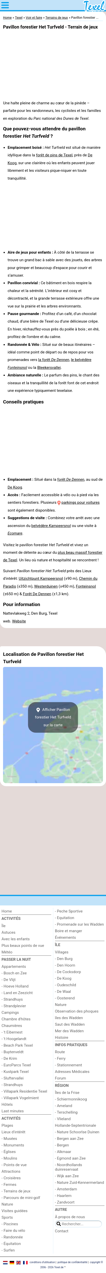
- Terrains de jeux (16, 1191)
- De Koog (63, 978)
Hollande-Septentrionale (75, 1125)
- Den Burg (64, 958)
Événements (65, 937)
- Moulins (9, 1158)
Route (60, 1052)
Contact (61, 1231)
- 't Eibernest (12, 1032)
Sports (7, 1217)
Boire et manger (68, 931)
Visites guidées (15, 1211)
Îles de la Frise (67, 1092)
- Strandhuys (12, 999)
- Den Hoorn (65, 965)
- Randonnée (12, 1237)
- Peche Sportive (69, 911)
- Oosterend (65, 998)
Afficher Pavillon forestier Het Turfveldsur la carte (53, 717)
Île (4, 926)
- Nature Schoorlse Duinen (77, 1132)
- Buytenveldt (13, 1052)
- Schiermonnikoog (71, 1099)
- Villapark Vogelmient (20, 1098)
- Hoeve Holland (15, 986)
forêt (70, 479)
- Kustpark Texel (15, 1071)
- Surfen (8, 1250)
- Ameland (63, 1105)
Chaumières (12, 1025)
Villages (61, 952)
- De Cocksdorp (68, 972)
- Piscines (10, 1224)
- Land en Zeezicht (17, 993)
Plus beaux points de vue (23, 945)
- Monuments (13, 1145)
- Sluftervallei (13, 1078)
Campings (10, 1012)
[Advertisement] (53, 637)
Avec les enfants (16, 939)
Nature (7, 1204)
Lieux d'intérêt (13, 1132)
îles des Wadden (69, 1018)
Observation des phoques (77, 1011)
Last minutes (13, 1111)
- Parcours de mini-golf (21, 1197)
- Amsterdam (66, 1189)
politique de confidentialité (72, 1262)
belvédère (51, 525)
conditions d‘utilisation (42, 1262)
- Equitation (64, 918)
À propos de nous (70, 1217)
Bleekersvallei (49, 367)
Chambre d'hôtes (16, 1019)
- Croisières (11, 1178)
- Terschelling (66, 1112)
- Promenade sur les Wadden (79, 924)
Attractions (11, 1171)
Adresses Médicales (72, 1071)
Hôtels (7, 1104)
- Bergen (62, 1145)
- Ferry (60, 1058)
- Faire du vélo (13, 1230)
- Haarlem (63, 1195)
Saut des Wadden (70, 1024)
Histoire (61, 1037)
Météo (7, 952)
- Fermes (9, 1184)
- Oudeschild (65, 985)
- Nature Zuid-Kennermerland (79, 1182)
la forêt (53, 359)
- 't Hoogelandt (14, 1039)
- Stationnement (68, 1065)
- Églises (9, 1151)
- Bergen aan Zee (69, 1138)
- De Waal (63, 991)
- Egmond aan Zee (70, 1158)
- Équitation (11, 1243)
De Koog (15, 487)
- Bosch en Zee (14, 973)
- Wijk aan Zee (67, 1176)
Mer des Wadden (69, 1031)
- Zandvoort (65, 1202)
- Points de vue (14, 1165)
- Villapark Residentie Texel (24, 1091)
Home (7, 911)
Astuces (8, 932)
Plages (7, 1125)
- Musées (9, 1138)
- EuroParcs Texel (16, 1065)
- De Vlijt (8, 979)
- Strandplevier (14, 1006)
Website (19, 621)
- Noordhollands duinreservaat (68, 1167)
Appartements (14, 966)
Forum (60, 1078)
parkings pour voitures (81, 502)
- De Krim (9, 1058)
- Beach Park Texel (17, 1045)
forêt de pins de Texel (54, 155)
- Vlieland (63, 1119)
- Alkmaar (63, 1151)
